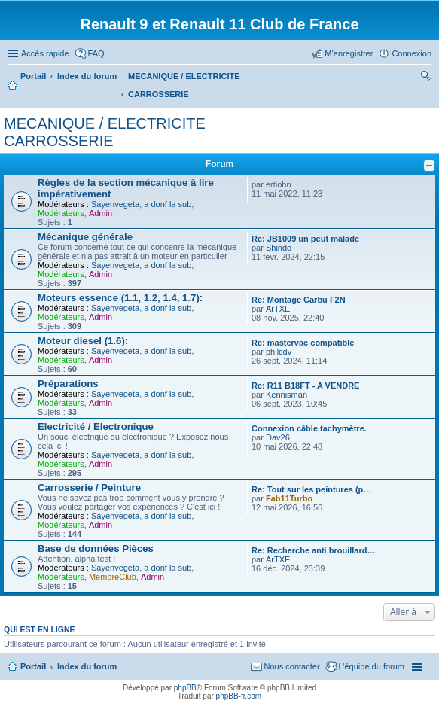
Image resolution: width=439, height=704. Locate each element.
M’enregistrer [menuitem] (349, 53)
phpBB (185, 688)
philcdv (278, 351)
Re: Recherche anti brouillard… (313, 550)
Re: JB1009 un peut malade (305, 238)
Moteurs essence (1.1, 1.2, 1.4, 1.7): (120, 297)
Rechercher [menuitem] (425, 78)
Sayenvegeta (115, 204)
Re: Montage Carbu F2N (299, 299)
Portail (33, 76)
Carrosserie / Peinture (89, 487)
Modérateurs (61, 213)
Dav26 (278, 437)
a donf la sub (167, 204)
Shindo (278, 247)
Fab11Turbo (289, 498)
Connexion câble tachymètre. (309, 428)
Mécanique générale (85, 236)
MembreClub (112, 576)
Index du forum (87, 666)
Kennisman (286, 394)
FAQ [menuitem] (96, 53)
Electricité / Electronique (96, 426)
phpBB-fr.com (239, 696)
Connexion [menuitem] (411, 53)
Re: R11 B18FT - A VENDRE (305, 385)
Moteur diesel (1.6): (83, 340)
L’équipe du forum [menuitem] (371, 666)
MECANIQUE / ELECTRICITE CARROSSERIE (105, 132)
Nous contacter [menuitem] (292, 666)
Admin (100, 213)
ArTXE (278, 308)
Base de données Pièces (96, 548)
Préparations (68, 383)
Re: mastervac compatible (303, 342)
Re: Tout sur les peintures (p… (311, 489)
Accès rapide (45, 53)
